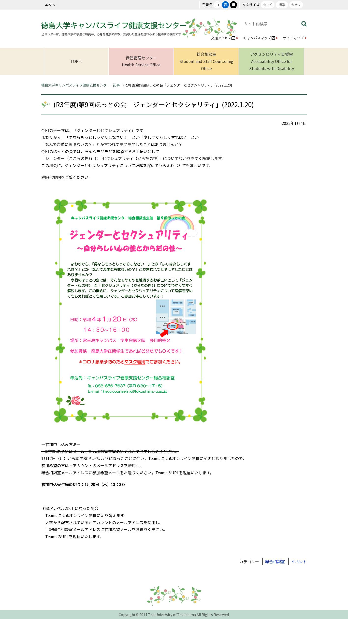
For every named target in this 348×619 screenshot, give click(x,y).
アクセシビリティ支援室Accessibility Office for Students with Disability (271, 61)
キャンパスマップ (259, 37)
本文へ (50, 4)
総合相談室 (275, 561)
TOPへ (76, 61)
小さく (267, 4)
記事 (116, 85)
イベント (299, 561)
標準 (281, 4)
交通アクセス (223, 37)
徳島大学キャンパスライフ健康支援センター (75, 85)
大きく (296, 4)
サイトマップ (293, 37)
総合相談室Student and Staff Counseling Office (206, 61)
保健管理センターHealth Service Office (141, 61)
